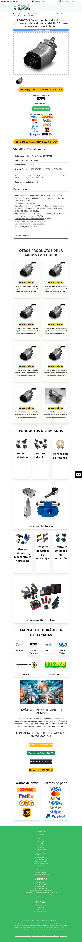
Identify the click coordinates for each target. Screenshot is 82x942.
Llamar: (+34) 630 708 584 (41, 770)
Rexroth (48, 650)
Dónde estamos (41, 909)
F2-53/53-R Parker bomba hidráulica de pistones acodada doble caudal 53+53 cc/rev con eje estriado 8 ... (55, 414)
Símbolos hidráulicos (41, 884)
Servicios (41, 907)
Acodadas (18, 16)
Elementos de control (41, 864)
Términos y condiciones (60, 936)
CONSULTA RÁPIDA (26, 283)
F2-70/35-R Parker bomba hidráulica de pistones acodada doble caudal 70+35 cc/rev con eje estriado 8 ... (55, 330)
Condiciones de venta (21, 936)
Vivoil (41, 843)
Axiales (52, 14)
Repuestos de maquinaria (41, 874)
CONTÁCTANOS (41, 108)
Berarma (26, 674)
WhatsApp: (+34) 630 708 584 (41, 753)
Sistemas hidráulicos (41, 862)
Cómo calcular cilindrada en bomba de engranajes (41, 893)
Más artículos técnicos (41, 897)
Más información (22, 235)
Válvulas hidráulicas (41, 526)
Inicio (15, 14)
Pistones (45, 14)
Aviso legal (30, 936)
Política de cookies (49, 936)
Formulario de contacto (41, 761)
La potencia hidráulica (41, 882)
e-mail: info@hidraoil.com (41, 744)
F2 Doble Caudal (36, 16)
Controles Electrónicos (41, 620)
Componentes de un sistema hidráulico (41, 891)
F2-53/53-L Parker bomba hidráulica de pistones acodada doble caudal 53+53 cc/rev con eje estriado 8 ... (26, 414)
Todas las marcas (41, 849)
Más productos (41, 872)
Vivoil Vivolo (55, 674)
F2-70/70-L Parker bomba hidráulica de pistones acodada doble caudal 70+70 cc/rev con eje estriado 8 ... (26, 288)
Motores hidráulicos (41, 859)
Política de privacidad (38, 936)
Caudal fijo (60, 14)
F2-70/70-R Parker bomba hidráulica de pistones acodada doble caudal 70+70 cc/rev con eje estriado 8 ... (55, 288)
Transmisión (41, 870)
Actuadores (41, 866)
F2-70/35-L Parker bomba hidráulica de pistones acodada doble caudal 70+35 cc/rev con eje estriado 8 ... (26, 330)
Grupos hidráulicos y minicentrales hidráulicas (41, 895)
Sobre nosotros (41, 905)
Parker (26, 16)
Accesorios (41, 868)
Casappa (41, 847)
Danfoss (19, 650)
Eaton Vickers (41, 841)
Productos (22, 14)
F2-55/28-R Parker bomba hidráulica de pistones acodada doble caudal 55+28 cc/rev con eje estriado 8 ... (55, 372)
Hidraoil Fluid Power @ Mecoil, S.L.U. (47, 920)
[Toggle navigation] (66, 7)
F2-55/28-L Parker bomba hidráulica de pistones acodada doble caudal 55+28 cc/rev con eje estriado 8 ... (26, 372)
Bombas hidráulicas (34, 14)
